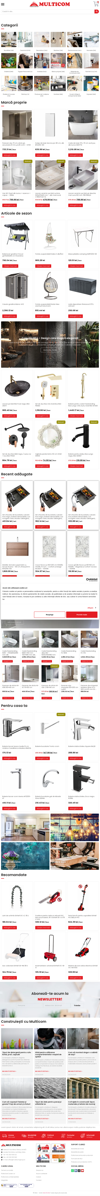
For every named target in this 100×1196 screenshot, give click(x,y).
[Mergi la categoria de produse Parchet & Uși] (91, 64)
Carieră (38, 1178)
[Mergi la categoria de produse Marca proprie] (58, 64)
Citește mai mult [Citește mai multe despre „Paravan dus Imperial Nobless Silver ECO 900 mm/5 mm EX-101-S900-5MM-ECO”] (86, 699)
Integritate (4, 1181)
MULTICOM (46, 1194)
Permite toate (82, 615)
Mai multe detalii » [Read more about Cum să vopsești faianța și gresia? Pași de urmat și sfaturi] (9, 1119)
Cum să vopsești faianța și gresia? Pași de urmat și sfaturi (16, 1104)
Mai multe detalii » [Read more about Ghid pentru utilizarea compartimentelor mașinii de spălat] (42, 1072)
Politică (50, 1136)
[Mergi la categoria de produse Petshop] (25, 87)
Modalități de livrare (77, 1150)
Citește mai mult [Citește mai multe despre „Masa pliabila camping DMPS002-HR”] (76, 267)
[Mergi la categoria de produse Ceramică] (25, 43)
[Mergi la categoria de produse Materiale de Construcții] (74, 64)
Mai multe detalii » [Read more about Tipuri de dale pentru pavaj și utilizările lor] (42, 1119)
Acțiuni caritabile (41, 1174)
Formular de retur (76, 1159)
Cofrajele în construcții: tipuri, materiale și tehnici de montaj (81, 1104)
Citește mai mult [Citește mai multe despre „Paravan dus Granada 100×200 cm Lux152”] (67, 699)
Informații (90, 1136)
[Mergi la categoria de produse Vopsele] (91, 87)
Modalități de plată (77, 1153)
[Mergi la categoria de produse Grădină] (9, 64)
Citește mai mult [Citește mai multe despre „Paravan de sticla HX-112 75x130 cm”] (28, 699)
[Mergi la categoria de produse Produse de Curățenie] (41, 87)
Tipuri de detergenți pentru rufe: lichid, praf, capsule (16, 1054)
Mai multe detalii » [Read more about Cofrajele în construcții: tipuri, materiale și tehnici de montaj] (75, 1119)
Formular (70, 1136)
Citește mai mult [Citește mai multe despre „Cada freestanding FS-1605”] (67, 662)
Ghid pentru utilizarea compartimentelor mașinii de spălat (48, 1055)
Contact (38, 1181)
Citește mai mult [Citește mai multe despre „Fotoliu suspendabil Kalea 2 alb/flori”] (43, 267)
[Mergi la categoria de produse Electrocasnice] (74, 43)
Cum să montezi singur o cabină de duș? (82, 1054)
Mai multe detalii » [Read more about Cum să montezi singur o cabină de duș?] (75, 1072)
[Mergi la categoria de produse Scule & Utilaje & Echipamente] (74, 87)
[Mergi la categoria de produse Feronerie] (91, 43)
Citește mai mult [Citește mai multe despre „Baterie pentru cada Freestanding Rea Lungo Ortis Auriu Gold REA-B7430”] (76, 417)
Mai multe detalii (50, 351)
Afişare (90, 608)
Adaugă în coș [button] (9, 156)
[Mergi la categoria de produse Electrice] (58, 43)
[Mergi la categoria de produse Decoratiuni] (41, 43)
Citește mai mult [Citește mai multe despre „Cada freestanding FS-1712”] (86, 662)
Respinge (49, 615)
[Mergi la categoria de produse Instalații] (41, 64)
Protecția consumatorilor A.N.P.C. (81, 1163)
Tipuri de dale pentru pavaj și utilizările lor (48, 1104)
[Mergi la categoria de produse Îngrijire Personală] (25, 64)
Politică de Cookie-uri (8, 1174)
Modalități (32, 1136)
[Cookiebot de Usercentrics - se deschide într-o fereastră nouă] (87, 579)
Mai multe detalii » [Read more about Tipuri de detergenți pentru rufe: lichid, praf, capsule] (9, 1072)
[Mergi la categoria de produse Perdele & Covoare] (9, 87)
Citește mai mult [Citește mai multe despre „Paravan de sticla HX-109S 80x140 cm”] (8, 699)
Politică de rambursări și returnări (82, 1156)
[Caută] (46, 12)
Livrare (11, 1136)
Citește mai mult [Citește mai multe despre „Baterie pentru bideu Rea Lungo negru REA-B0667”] (76, 467)
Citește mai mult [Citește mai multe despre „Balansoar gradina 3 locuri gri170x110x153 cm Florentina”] (10, 267)
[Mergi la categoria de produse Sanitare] (58, 87)
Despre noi (39, 1171)
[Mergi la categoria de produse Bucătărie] (9, 43)
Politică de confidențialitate (10, 1178)
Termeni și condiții (7, 1171)
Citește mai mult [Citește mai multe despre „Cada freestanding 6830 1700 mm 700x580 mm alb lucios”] (28, 662)
